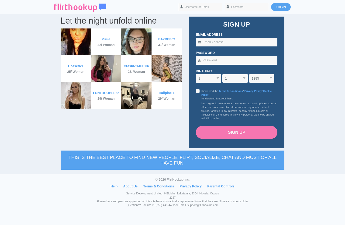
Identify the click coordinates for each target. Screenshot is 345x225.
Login (281, 7)
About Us (130, 186)
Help (113, 186)
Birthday (204, 71)
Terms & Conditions (231, 91)
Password (205, 52)
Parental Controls (221, 186)
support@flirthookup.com (202, 205)
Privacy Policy (253, 91)
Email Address (209, 34)
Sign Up (236, 132)
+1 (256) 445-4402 (163, 205)
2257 (172, 197)
